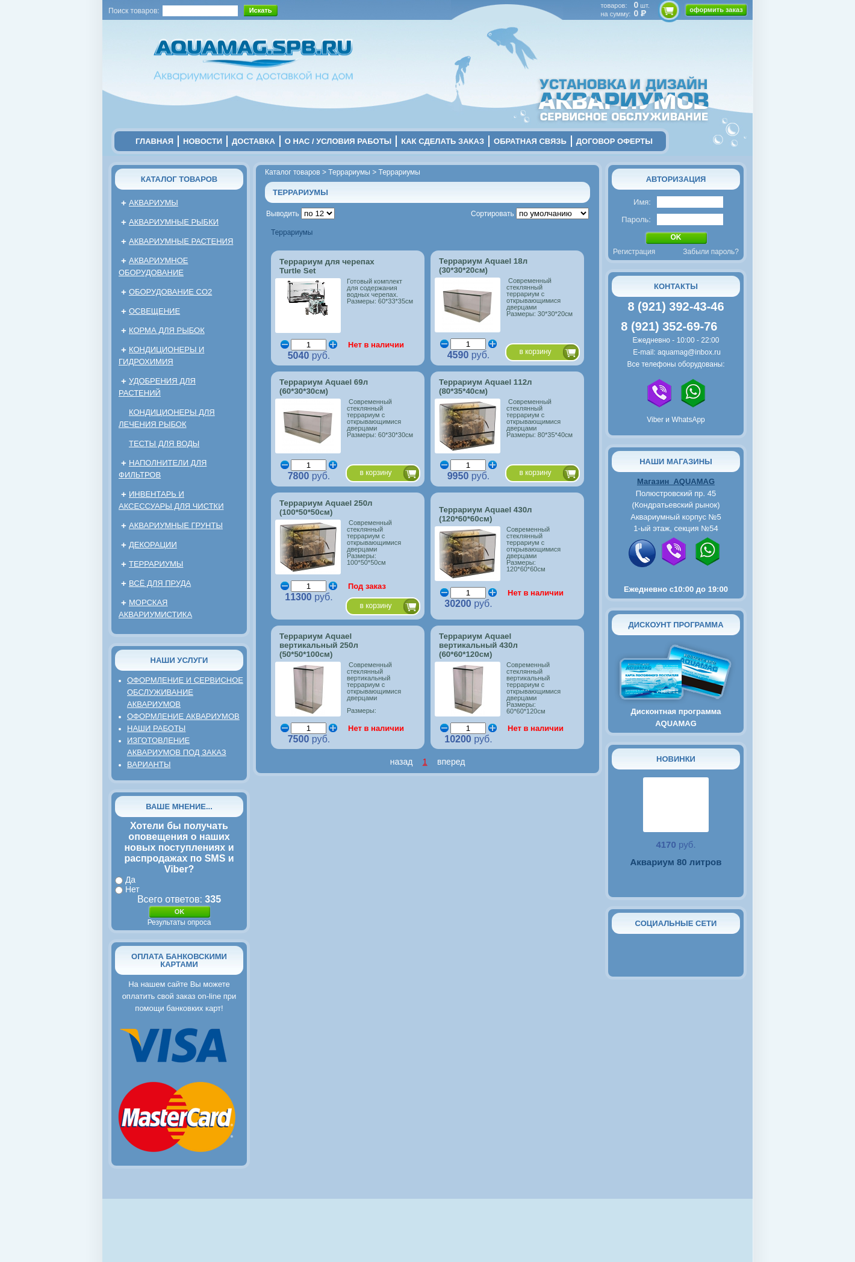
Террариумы (156, 563)
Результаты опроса (179, 922)
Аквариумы (153, 202)
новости (202, 141)
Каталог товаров (179, 179)
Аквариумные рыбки (174, 221)
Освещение (154, 311)
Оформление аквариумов (183, 716)
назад (401, 761)
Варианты (148, 764)
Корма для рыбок (167, 330)
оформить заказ (715, 9)
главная (154, 141)
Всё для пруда (160, 583)
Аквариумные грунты (176, 525)
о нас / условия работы (338, 141)
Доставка (253, 141)
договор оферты (614, 141)
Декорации (153, 544)
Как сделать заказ (442, 141)
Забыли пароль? (711, 251)
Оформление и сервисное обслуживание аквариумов (185, 692)
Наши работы (156, 728)
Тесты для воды (164, 443)
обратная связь (530, 141)
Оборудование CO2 (170, 291)
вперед (451, 761)
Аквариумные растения (181, 241)
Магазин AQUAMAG (676, 481)
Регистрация (634, 251)
